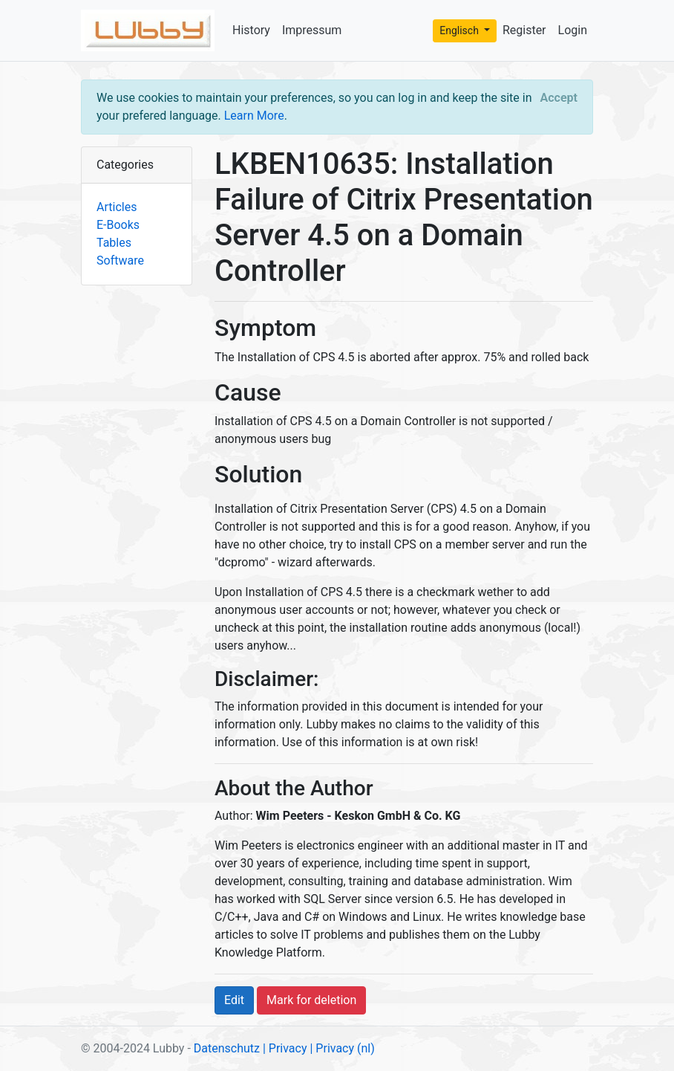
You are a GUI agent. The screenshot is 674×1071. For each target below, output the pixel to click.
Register (524, 30)
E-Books (118, 225)
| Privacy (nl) (342, 1048)
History (251, 30)
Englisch (460, 30)
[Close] (559, 98)
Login (572, 30)
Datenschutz (227, 1048)
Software (120, 260)
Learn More (254, 116)
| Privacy (285, 1048)
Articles (116, 207)
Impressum (312, 30)
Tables (113, 243)
